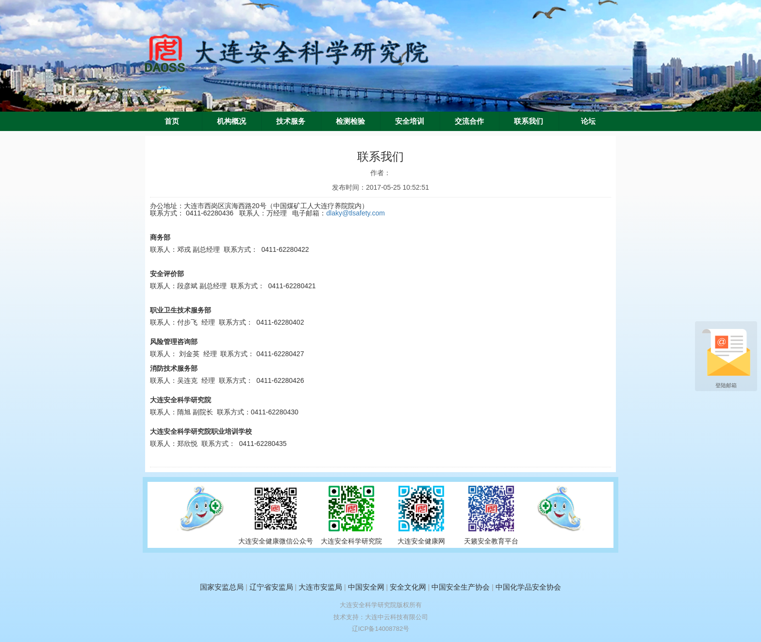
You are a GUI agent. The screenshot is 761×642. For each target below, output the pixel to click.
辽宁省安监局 (271, 587)
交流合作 (469, 121)
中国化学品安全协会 (528, 587)
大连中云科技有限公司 (396, 617)
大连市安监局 (320, 587)
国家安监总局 (222, 587)
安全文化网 (408, 587)
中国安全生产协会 (460, 587)
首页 (172, 121)
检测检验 (350, 121)
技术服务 (290, 121)
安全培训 (409, 121)
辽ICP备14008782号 (381, 628)
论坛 (588, 121)
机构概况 (231, 121)
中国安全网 (366, 587)
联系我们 (528, 121)
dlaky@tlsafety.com (355, 213)
